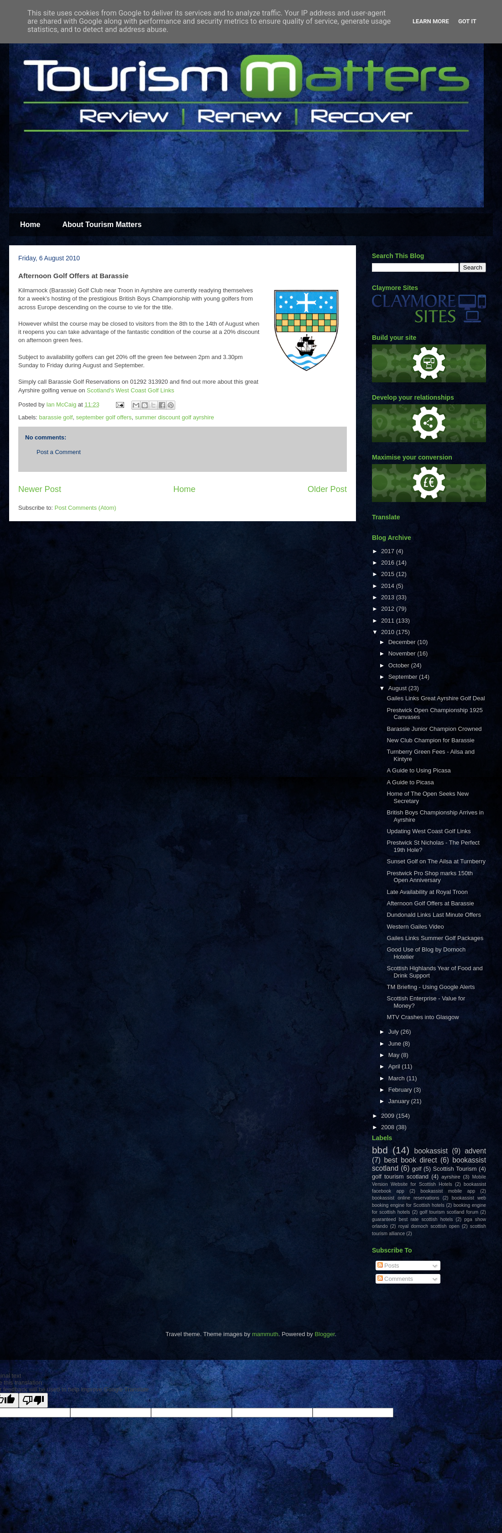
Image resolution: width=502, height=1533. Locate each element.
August (398, 688)
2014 (388, 585)
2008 (388, 1127)
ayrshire (450, 1176)
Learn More (431, 21)
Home (30, 224)
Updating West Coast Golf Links (429, 831)
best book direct (410, 1160)
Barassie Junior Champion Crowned (434, 728)
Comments (395, 1278)
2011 (388, 620)
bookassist (431, 1151)
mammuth (265, 1334)
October (399, 665)
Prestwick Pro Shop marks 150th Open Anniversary (430, 877)
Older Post (327, 489)
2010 (388, 632)
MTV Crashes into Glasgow (423, 1017)
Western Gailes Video (415, 926)
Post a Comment (59, 452)
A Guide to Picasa (410, 782)
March (397, 1078)
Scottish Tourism (455, 1168)
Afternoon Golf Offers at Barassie (430, 903)
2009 (388, 1115)
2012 (388, 608)
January (399, 1101)
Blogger (324, 1334)
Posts (388, 1265)
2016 (388, 562)
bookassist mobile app (447, 1191)
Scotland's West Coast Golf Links (130, 390)
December (403, 642)
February (401, 1089)
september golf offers (104, 417)
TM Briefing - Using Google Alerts (431, 986)
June (395, 1043)
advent (475, 1151)
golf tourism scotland (400, 1176)
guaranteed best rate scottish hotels (412, 1219)
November (403, 653)
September (403, 676)
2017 (388, 551)
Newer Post (39, 489)
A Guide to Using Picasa (418, 770)
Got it (467, 21)
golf (417, 1168)
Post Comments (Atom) (85, 507)
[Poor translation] (33, 1400)
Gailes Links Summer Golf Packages (435, 938)
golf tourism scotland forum (449, 1212)
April (395, 1066)
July (394, 1031)
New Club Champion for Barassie (430, 740)
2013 (388, 597)
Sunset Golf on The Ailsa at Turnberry (436, 861)
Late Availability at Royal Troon (427, 891)
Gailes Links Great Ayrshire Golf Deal (436, 698)
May (394, 1055)
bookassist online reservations (405, 1197)
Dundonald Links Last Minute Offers (434, 914)
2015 (388, 574)
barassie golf (56, 417)
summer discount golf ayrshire (174, 417)
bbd (380, 1150)
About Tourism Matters (101, 224)
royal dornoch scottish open (429, 1226)
